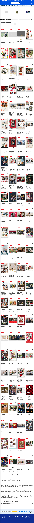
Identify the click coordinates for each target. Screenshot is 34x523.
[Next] (21, 474)
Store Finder (9, 0)
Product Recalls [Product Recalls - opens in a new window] (13, 517)
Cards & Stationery (19, 5)
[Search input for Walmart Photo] (14, 3)
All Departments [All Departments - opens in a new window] (6, 516)
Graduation (9, 5)
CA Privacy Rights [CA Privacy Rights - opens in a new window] (17, 518)
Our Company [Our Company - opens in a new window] (19, 516)
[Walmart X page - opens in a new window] (21, 511)
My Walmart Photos (17, 0)
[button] (4, 28)
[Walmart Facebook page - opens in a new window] (19, 511)
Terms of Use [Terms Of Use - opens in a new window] (7, 518)
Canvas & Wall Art (27, 5)
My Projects (13, 0)
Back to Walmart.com (4, 0)
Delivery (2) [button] (8, 19)
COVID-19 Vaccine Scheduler (6, 517)
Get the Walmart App (28, 517)
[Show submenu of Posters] (24, 5)
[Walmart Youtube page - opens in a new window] (24, 511)
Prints (14, 5)
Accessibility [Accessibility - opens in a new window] (17, 517)
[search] (15, 24)
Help (28, 516)
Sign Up (14, 511)
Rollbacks (2, 5)
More (31, 5)
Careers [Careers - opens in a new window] (15, 516)
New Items (5, 5)
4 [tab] (18, 16)
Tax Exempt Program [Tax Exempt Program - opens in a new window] (21, 517)
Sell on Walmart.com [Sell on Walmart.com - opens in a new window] (24, 516)
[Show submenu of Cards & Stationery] (21, 5)
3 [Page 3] (17, 474)
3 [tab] (17, 16)
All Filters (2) (3, 19)
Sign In (31, 0)
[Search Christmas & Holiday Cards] (7, 24)
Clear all (31, 19)
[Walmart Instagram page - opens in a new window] (26, 511)
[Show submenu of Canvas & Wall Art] (29, 5)
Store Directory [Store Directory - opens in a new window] (11, 516)
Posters (23, 5)
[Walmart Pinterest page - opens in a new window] (22, 511)
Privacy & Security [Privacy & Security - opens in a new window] (12, 518)
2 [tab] (16, 16)
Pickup (12, 5)
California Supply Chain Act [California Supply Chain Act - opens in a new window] (24, 518)
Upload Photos (22, 0)
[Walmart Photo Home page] (5, 2)
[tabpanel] (6, 13)
